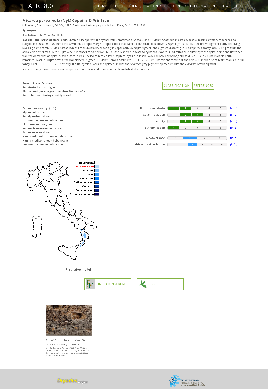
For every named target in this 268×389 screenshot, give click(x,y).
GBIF (147, 284)
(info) (52, 108)
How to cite (232, 6)
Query (118, 6)
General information (194, 6)
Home (102, 6)
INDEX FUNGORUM (105, 284)
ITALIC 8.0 (37, 6)
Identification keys (148, 6)
